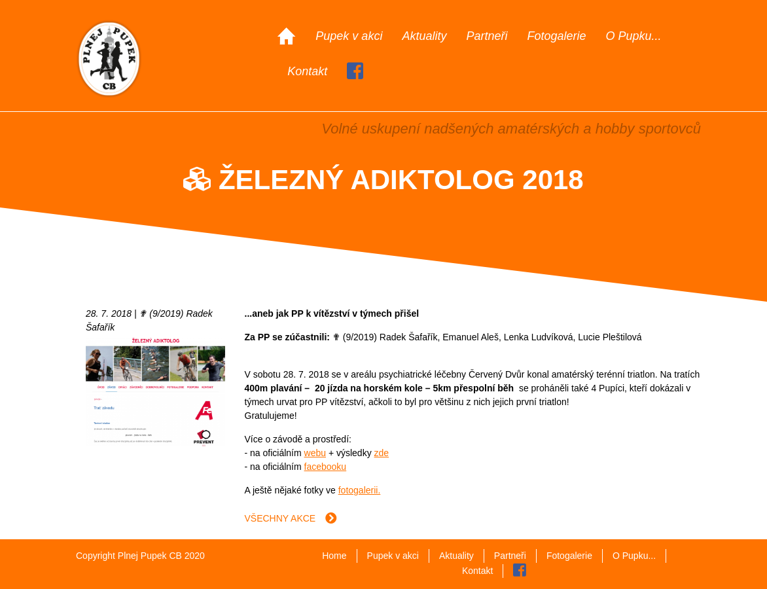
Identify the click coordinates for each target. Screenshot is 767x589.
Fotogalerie (569, 555)
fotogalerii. (359, 490)
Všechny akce (291, 518)
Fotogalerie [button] (556, 36)
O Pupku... (634, 36)
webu (315, 453)
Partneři (486, 36)
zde (381, 453)
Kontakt (307, 71)
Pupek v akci (348, 36)
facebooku (325, 466)
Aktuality (424, 36)
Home (334, 555)
